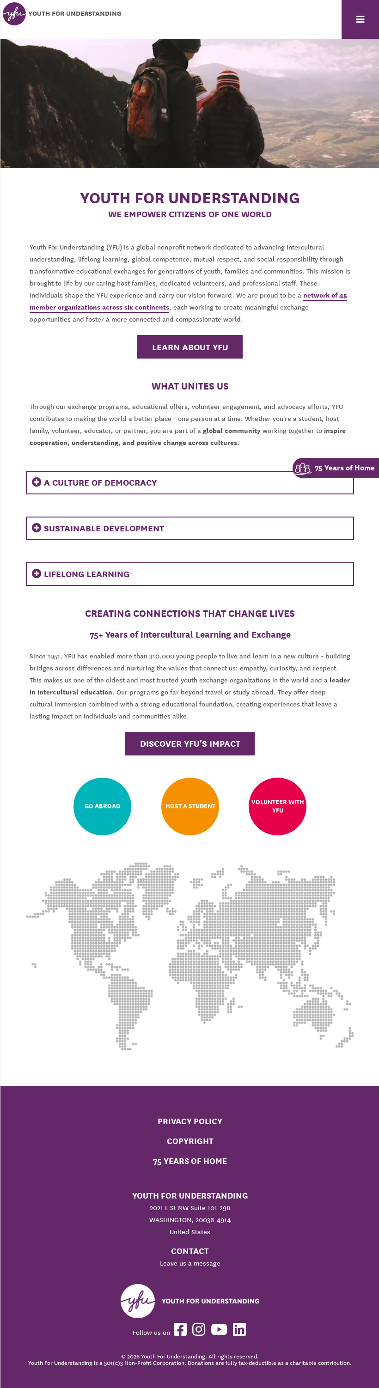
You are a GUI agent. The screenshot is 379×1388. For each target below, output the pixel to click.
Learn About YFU (190, 347)
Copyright (190, 1141)
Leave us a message (190, 1263)
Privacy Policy (190, 1121)
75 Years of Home (190, 1161)
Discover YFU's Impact (190, 743)
